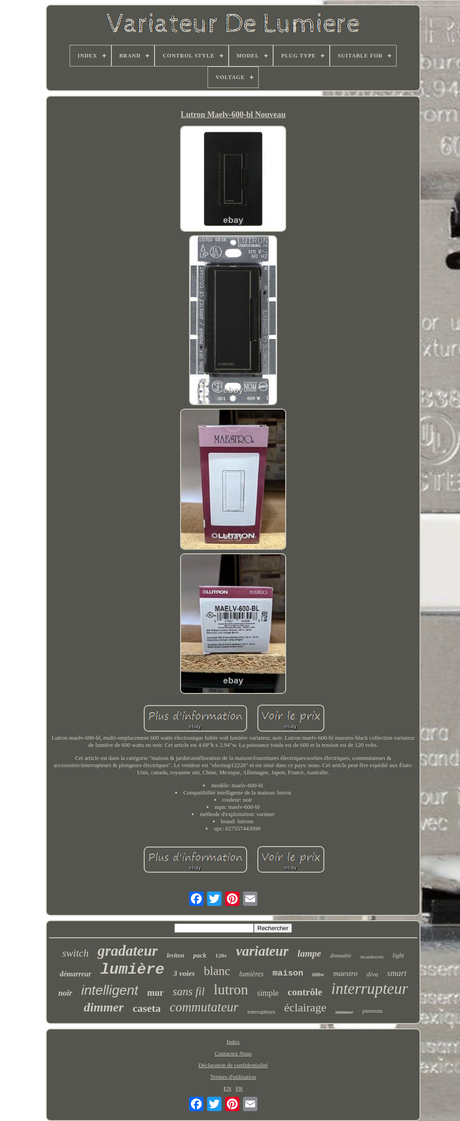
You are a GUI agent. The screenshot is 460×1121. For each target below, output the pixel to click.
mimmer (344, 1012)
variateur (262, 951)
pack (199, 955)
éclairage (305, 1007)
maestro (345, 973)
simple (268, 993)
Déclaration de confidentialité (233, 1065)
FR (239, 1088)
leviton (175, 955)
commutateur (204, 1007)
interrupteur (369, 988)
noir (65, 993)
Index (233, 1041)
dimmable (340, 956)
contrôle (305, 991)
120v (221, 955)
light (398, 955)
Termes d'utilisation (233, 1076)
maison (288, 973)
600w (318, 974)
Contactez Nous (233, 1053)
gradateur (127, 951)
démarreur (75, 974)
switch (75, 953)
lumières (251, 974)
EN (227, 1088)
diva (372, 974)
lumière (132, 969)
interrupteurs (261, 1012)
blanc (217, 971)
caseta (147, 1008)
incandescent (372, 956)
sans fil (188, 991)
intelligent (109, 990)
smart (397, 973)
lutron (231, 989)
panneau (373, 1010)
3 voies (184, 973)
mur (155, 992)
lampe (309, 953)
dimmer (104, 1007)
